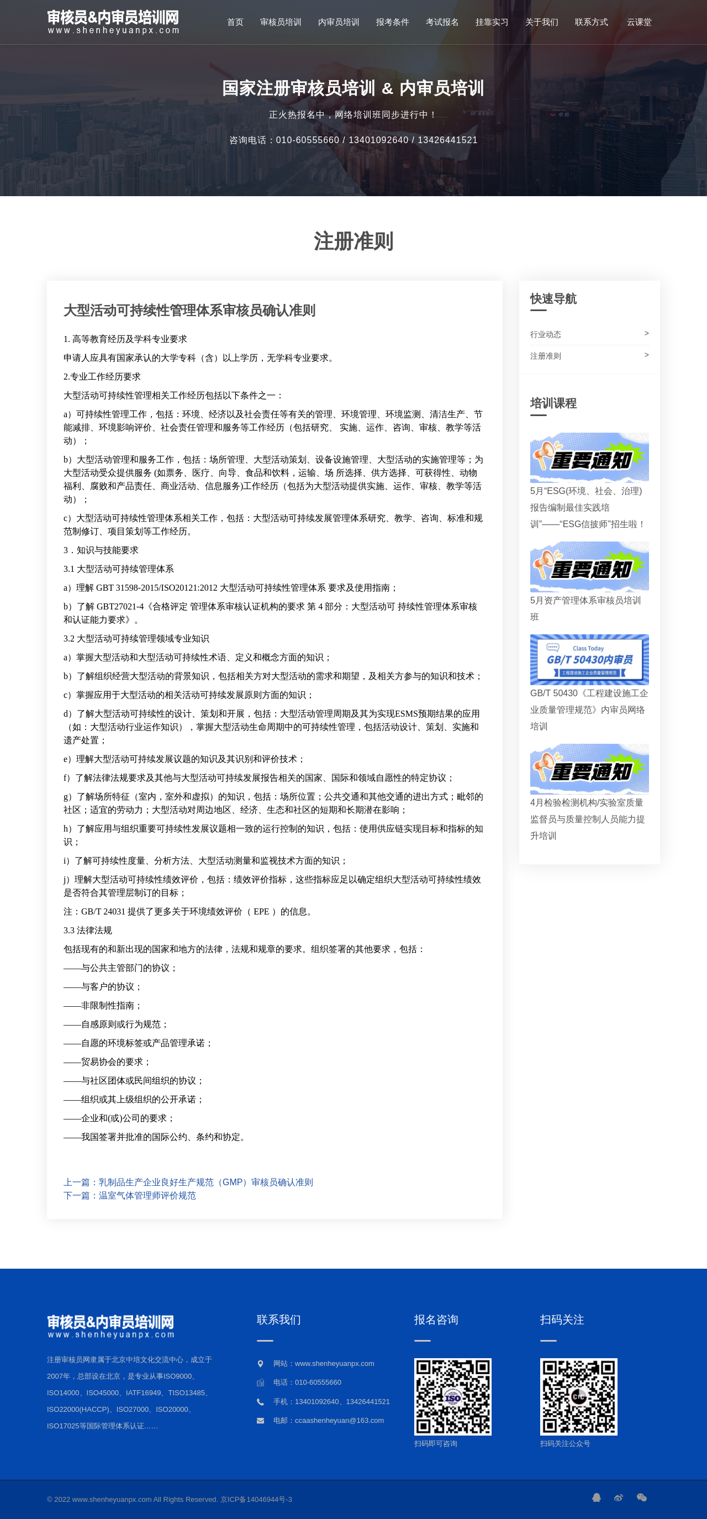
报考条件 (392, 22)
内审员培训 (339, 22)
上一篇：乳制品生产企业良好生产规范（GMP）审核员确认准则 (188, 1182)
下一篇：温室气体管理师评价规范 (130, 1195)
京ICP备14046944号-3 (256, 1499)
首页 (235, 22)
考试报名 (442, 22)
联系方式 (591, 22)
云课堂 (638, 22)
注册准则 (545, 355)
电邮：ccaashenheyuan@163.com (328, 1420)
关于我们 (541, 22)
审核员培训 (281, 22)
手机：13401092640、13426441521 (331, 1401)
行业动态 (545, 334)
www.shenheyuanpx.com (112, 1499)
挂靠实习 (492, 22)
